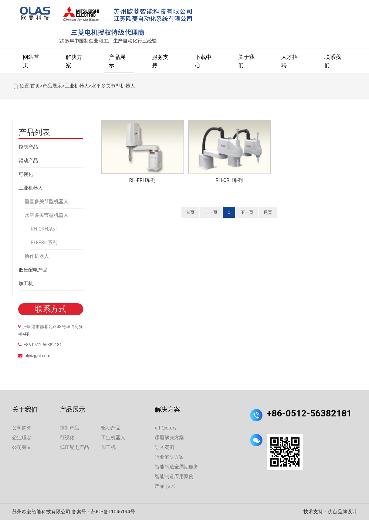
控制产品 (28, 147)
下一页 (247, 212)
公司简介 (22, 428)
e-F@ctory (166, 428)
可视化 (26, 174)
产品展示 (117, 61)
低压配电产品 (33, 270)
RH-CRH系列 (44, 229)
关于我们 (246, 61)
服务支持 (160, 61)
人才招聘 (289, 61)
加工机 (26, 283)
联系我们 (332, 61)
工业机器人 (77, 86)
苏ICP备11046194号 (113, 512)
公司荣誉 (22, 447)
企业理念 (22, 437)
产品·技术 (165, 486)
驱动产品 (28, 160)
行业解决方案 (169, 457)
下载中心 (203, 61)
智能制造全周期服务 (176, 467)
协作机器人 (37, 256)
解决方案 (74, 61)
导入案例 (164, 447)
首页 (35, 86)
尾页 (268, 212)
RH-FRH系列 (44, 242)
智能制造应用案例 (174, 476)
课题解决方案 (169, 437)
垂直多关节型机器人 (46, 201)
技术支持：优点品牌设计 (330, 512)
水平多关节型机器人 (113, 86)
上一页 (211, 212)
